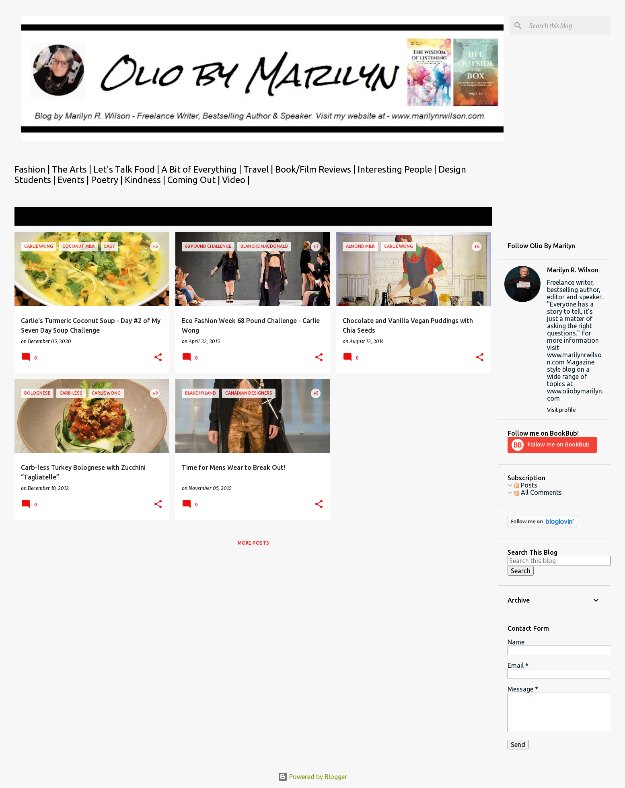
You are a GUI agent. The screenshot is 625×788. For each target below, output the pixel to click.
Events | (74, 180)
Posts (525, 485)
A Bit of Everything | (202, 169)
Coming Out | (194, 180)
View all (475, 217)
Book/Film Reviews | (316, 169)
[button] (158, 357)
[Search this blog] (568, 25)
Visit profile (561, 410)
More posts (253, 542)
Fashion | (33, 169)
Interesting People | (398, 169)
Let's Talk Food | (127, 169)
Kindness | (146, 180)
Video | (236, 180)
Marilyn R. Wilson (572, 270)
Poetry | (108, 180)
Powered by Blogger (312, 776)
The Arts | (72, 169)
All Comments (538, 492)
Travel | (259, 169)
